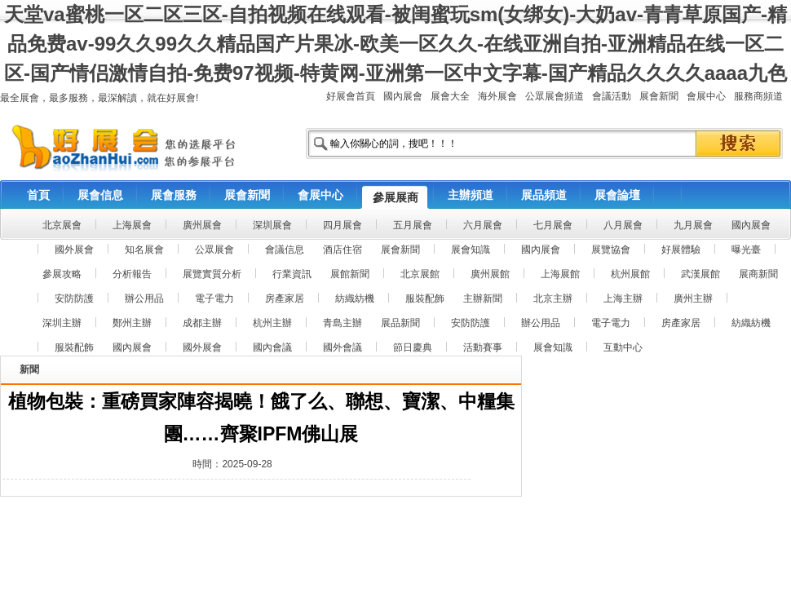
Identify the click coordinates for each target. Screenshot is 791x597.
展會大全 (450, 96)
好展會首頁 (350, 96)
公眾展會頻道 (554, 96)
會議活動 (611, 96)
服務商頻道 (758, 96)
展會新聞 (658, 96)
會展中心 (706, 96)
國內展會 (402, 96)
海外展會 (497, 96)
